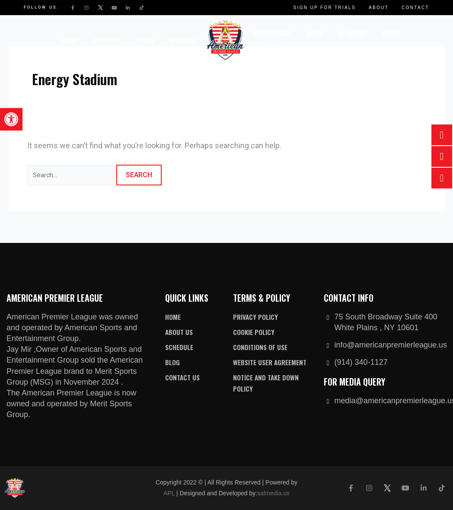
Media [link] (314, 33)
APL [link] (169, 493)
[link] (11, 119)
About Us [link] (107, 40)
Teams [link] (145, 40)
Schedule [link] (183, 40)
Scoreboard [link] (271, 33)
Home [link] (70, 40)
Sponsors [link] (352, 33)
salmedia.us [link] (273, 493)
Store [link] (391, 33)
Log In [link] (269, 47)
